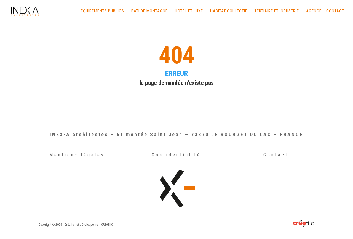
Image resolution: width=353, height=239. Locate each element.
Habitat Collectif (228, 11)
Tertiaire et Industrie (277, 11)
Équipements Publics (102, 11)
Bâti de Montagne (149, 11)
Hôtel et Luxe (189, 11)
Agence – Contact (325, 11)
